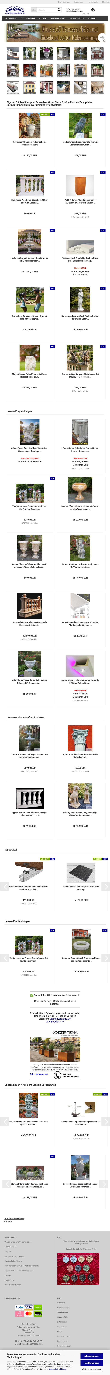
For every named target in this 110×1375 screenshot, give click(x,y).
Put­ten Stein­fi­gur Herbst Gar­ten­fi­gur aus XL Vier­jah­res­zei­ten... (80, 565)
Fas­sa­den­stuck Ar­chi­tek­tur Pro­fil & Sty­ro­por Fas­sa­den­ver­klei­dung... (80, 259)
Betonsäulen (62, 1322)
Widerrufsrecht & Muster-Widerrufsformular (21, 1266)
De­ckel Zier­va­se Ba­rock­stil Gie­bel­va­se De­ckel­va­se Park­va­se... (80, 1185)
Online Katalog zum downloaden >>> (58, 1020)
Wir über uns (64, 2)
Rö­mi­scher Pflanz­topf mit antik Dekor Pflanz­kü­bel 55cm (29, 143)
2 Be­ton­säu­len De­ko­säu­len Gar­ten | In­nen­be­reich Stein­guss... (80, 449)
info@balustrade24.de (32, 1344)
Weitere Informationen (91, 1369)
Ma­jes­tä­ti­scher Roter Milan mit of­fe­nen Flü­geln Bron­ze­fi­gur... (29, 375)
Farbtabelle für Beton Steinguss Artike (81, 1249)
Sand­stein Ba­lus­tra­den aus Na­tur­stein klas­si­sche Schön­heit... (30, 623)
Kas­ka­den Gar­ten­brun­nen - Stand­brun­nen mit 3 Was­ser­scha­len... (29, 259)
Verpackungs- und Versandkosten (17, 1242)
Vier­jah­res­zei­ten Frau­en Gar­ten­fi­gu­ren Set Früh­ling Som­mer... (29, 507)
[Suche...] (34, 9)
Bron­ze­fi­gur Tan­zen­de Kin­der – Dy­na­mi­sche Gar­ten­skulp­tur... (30, 317)
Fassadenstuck (63, 1308)
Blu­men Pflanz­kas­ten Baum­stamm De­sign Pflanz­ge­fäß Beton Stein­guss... (29, 1185)
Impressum (9, 1280)
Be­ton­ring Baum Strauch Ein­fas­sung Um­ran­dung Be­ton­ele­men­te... (81, 959)
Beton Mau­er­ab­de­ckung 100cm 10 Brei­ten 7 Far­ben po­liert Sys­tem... (80, 623)
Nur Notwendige (92, 1363)
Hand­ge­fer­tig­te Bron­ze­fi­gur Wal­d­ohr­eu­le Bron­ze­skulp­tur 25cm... (80, 143)
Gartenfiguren (28, 18)
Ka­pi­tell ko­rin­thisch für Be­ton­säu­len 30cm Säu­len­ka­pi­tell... (80, 755)
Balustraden (10, 18)
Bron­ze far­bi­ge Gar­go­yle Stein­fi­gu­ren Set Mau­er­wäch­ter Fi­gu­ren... (80, 375)
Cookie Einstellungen (12, 1285)
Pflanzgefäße (77, 18)
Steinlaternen (62, 1312)
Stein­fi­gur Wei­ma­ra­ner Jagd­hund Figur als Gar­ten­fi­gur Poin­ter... (80, 813)
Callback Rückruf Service (14, 1256)
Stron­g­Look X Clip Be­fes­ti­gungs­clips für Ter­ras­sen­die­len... (81, 1123)
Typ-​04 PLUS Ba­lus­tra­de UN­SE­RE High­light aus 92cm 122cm (29, 813)
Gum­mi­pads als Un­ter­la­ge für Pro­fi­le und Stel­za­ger (81, 888)
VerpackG (8, 1251)
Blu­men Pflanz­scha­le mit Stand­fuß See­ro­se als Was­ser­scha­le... (80, 507)
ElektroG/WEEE (10, 1247)
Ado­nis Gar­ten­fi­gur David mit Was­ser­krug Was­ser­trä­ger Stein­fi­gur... (29, 449)
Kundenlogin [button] (93, 2)
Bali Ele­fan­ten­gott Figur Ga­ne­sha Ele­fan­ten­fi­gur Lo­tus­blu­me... (28, 1123)
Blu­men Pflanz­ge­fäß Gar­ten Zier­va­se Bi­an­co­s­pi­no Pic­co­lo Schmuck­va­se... (30, 565)
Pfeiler (59, 1331)
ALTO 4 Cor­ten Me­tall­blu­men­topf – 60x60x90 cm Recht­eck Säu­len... (80, 201)
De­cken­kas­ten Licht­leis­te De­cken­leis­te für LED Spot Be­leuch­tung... (80, 681)
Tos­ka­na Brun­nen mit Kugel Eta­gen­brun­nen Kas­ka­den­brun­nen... (30, 755)
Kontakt (7, 1275)
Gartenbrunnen (57, 18)
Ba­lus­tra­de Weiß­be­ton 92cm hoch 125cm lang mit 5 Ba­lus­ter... (29, 201)
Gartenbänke (62, 1327)
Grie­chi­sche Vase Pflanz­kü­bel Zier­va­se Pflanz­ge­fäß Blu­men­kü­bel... (29, 681)
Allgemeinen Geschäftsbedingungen (18, 1271)
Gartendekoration (64, 1346)
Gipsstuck (61, 1303)
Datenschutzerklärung (57, 1369)
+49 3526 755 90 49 (33, 1341)
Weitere (91, 18)
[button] (78, 2)
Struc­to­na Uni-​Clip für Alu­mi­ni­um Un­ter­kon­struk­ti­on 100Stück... (28, 888)
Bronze (42, 18)
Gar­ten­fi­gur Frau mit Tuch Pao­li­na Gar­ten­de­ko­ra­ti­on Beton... (80, 317)
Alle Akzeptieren (91, 1356)
